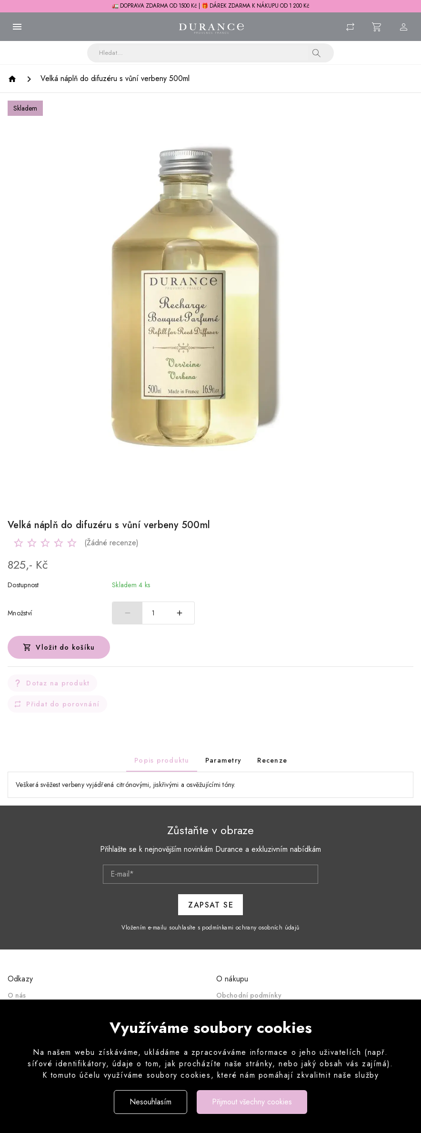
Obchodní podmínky (248, 995)
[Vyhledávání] (203, 53)
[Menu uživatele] (403, 26)
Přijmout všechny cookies (252, 1101)
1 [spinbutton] (153, 613)
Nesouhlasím (150, 1101)
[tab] (161, 760)
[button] (316, 53)
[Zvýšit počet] (179, 613)
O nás (17, 995)
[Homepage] (14, 78)
